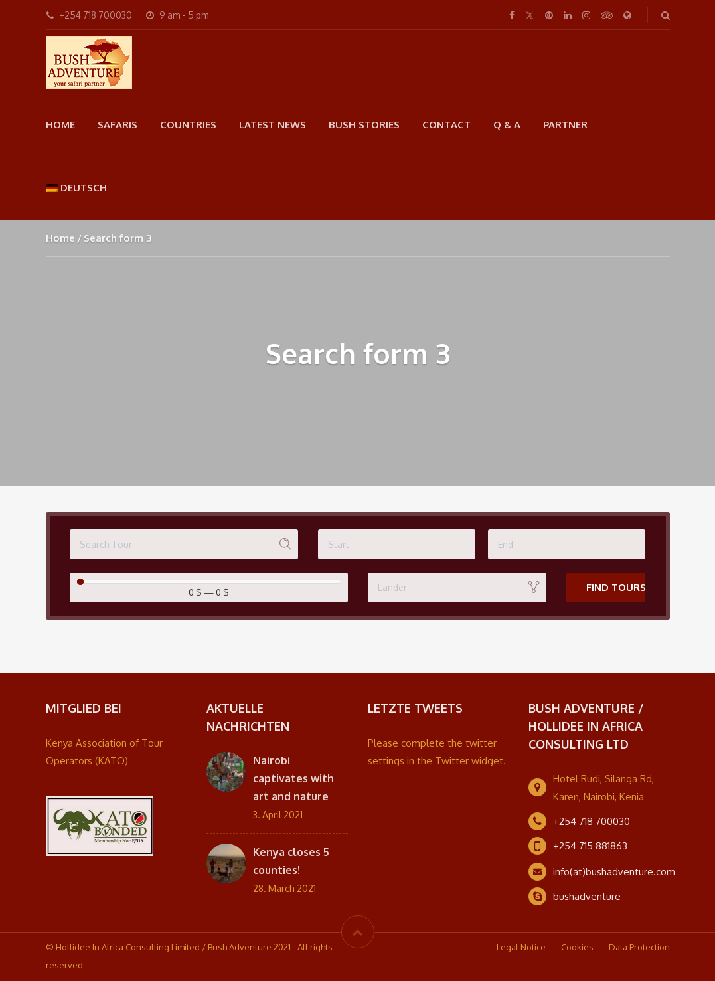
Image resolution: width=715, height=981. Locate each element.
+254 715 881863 (590, 846)
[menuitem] (77, 187)
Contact (446, 124)
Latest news (272, 124)
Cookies (577, 947)
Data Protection (639, 947)
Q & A (506, 124)
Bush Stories (364, 124)
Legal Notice (521, 947)
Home (60, 124)
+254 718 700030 (591, 821)
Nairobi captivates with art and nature (293, 778)
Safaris (117, 124)
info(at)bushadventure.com (614, 871)
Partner (565, 124)
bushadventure (587, 896)
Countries (188, 124)
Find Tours (616, 587)
